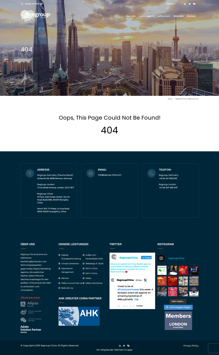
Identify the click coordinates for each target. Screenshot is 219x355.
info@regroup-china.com (109, 175)
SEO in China (91, 268)
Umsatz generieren (70, 263)
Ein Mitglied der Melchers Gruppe (114, 349)
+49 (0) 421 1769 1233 (34, 4)
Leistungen (145, 16)
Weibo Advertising (93, 283)
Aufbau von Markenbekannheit (94, 257)
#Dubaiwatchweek (128, 289)
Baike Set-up (67, 288)
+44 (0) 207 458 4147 (168, 187)
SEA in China (91, 273)
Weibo (88, 278)
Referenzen (163, 16)
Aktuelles (179, 16)
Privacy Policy (190, 345)
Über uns (131, 16)
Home (170, 99)
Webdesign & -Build (94, 263)
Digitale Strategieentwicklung (71, 257)
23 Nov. (139, 280)
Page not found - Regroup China (186, 99)
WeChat (65, 278)
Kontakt (191, 16)
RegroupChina (125, 280)
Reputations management (67, 270)
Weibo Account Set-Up (71, 283)
